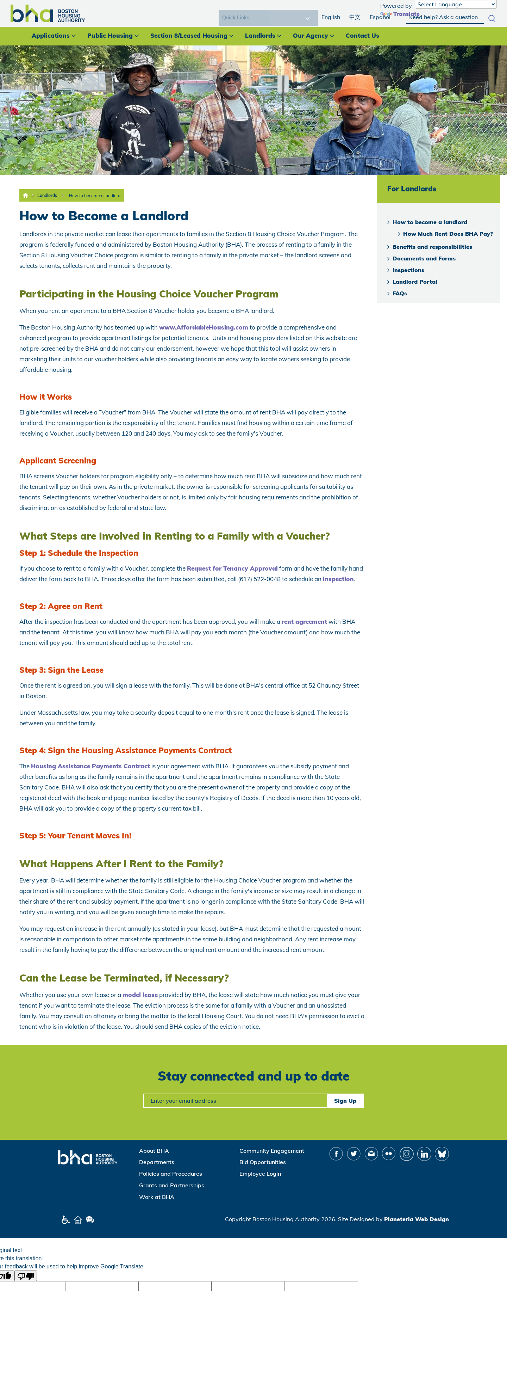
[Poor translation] (25, 1276)
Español (380, 16)
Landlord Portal (415, 281)
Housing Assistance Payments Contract (90, 766)
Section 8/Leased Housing (188, 35)
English (330, 16)
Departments (156, 1161)
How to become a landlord (94, 195)
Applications (51, 35)
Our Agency (310, 35)
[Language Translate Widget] (456, 4)
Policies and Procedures (170, 1173)
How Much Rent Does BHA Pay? (448, 233)
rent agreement (304, 621)
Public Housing (110, 35)
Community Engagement (271, 1150)
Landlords (260, 35)
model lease (140, 994)
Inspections (408, 269)
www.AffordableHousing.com (203, 327)
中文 (355, 16)
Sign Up (345, 1100)
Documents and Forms (424, 258)
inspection (338, 579)
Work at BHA (156, 1196)
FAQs (400, 293)
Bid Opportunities (262, 1161)
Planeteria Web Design (416, 1219)
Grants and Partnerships (171, 1185)
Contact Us (362, 35)
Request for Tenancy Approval (232, 568)
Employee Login (260, 1173)
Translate (400, 13)
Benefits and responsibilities (432, 246)
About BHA (154, 1150)
